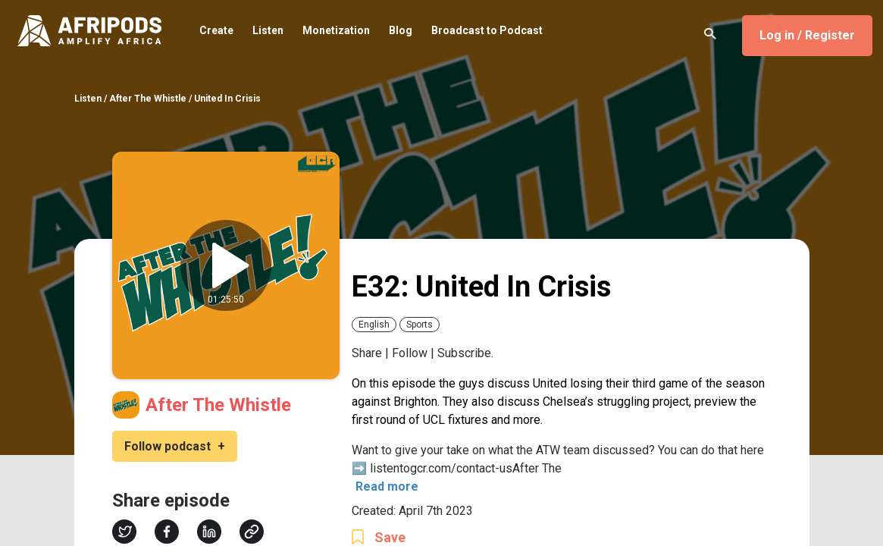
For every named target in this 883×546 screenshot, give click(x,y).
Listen (267, 31)
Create (216, 31)
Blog (400, 31)
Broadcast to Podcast (487, 31)
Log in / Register (807, 35)
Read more (386, 486)
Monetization (336, 31)
